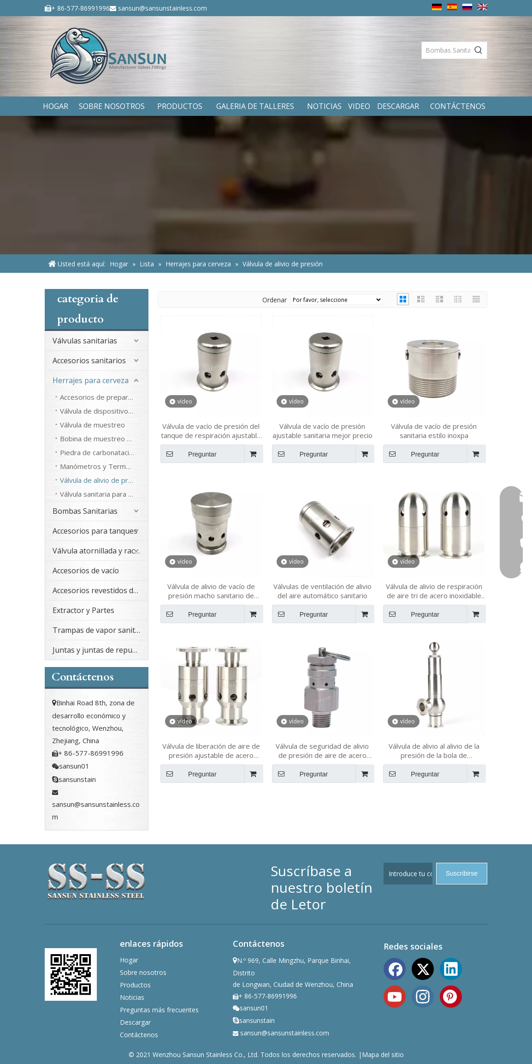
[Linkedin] (451, 968)
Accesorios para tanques (95, 531)
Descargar (135, 1022)
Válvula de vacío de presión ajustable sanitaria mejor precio (322, 430)
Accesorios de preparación (102, 397)
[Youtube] (395, 996)
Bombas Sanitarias (85, 511)
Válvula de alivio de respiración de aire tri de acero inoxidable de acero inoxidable (434, 591)
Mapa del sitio (383, 1054)
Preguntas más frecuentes (159, 1009)
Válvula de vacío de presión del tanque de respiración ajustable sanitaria (211, 430)
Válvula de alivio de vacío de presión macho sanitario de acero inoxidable (211, 591)
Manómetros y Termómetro (104, 466)
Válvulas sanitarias (85, 341)
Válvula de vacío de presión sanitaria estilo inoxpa (434, 430)
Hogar (129, 960)
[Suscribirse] (461, 873)
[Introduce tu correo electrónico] (408, 873)
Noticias (132, 997)
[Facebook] (395, 968)
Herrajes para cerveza (91, 380)
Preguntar (188, 454)
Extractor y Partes (83, 610)
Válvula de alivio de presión (102, 480)
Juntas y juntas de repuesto (100, 650)
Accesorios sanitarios (89, 360)
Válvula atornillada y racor (97, 551)
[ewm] (70, 974)
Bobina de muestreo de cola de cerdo (104, 438)
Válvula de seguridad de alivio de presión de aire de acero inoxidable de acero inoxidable (322, 750)
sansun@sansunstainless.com (162, 8)
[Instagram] (423, 996)
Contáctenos (139, 1034)
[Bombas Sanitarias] (446, 50)
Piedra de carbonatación (98, 452)
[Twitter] (423, 968)
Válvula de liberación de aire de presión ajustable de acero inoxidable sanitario (211, 750)
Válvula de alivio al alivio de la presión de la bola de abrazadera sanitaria (434, 750)
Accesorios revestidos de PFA (100, 590)
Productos (135, 984)
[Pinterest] (451, 996)
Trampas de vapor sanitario (100, 630)
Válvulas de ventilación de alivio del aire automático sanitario (322, 591)
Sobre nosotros (143, 972)
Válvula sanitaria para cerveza (104, 494)
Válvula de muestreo (92, 424)
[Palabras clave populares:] (478, 50)
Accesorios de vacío (86, 570)
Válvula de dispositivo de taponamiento (104, 410)
